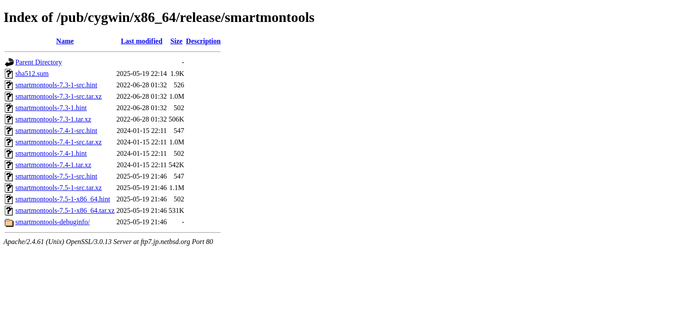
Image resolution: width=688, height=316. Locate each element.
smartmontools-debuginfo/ (52, 222)
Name (65, 41)
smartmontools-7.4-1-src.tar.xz (58, 142)
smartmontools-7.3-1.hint (51, 107)
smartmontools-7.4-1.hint (51, 153)
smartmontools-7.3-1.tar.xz (53, 119)
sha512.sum (32, 73)
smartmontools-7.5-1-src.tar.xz (58, 187)
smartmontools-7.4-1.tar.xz (53, 165)
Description (203, 41)
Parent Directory (38, 62)
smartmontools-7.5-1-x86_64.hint (62, 199)
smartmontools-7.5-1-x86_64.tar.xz (65, 210)
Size (176, 41)
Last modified (141, 41)
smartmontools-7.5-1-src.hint (56, 176)
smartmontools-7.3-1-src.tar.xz (58, 96)
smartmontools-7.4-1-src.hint (56, 130)
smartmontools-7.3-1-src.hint (56, 85)
